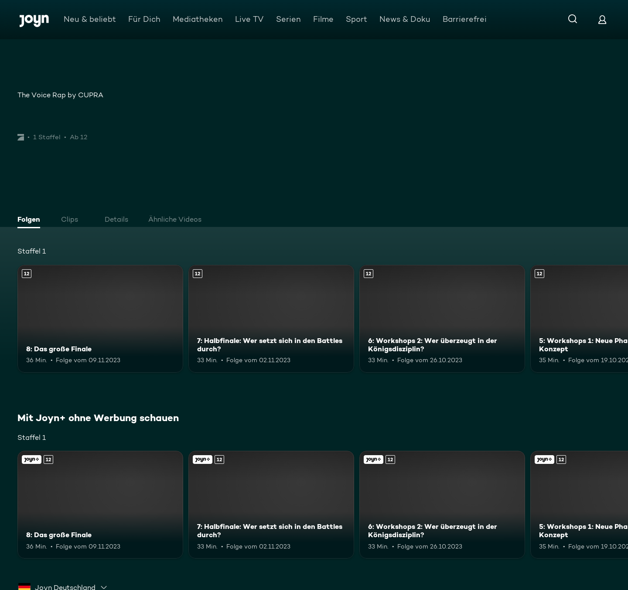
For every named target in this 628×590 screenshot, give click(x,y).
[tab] (31, 220)
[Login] (602, 19)
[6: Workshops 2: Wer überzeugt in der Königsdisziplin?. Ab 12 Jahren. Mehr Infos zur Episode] (442, 319)
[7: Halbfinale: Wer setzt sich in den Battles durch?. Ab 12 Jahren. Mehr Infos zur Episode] (271, 319)
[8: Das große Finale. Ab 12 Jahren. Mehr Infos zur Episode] (100, 319)
